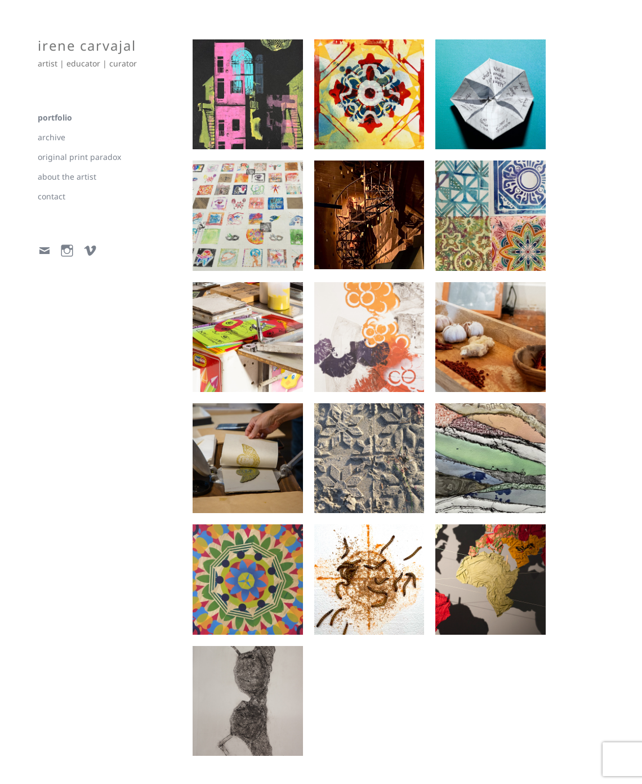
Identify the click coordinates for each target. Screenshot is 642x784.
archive (51, 137)
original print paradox (79, 157)
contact (51, 196)
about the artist (67, 176)
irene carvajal (88, 45)
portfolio (55, 117)
